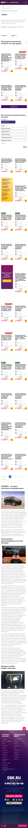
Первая (4, 476)
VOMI (15, 748)
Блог (3, 743)
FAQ (3, 772)
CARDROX (16, 745)
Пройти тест (7, 281)
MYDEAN (16, 759)
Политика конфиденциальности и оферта (8, 769)
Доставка (4, 750)
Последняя (4, 479)
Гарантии (4, 752)
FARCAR (16, 741)
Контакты (4, 754)
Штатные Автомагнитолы (7, 8)
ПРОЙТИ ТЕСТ (22, 825)
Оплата (4, 748)
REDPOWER (16, 750)
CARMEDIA (16, 754)
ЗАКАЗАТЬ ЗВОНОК (14, 796)
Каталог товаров (11, 6)
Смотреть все (14, 106)
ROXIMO (16, 743)
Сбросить (3, 143)
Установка (5, 765)
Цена (3, 125)
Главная (3, 6)
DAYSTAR (16, 752)
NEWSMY (16, 757)
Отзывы (4, 757)
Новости (4, 745)
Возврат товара (6, 763)
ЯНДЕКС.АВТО (17, 739)
